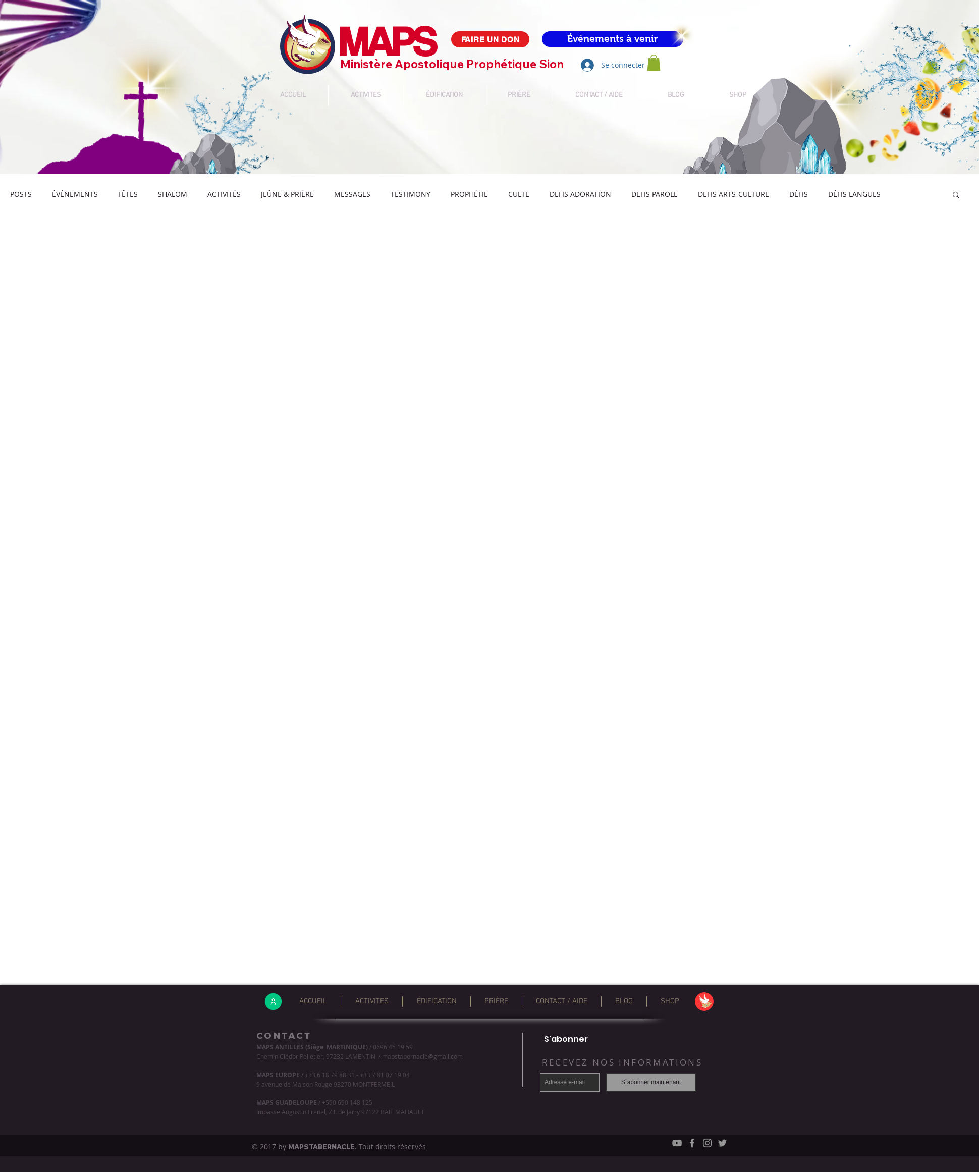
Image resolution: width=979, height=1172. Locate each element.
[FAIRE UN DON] (490, 39)
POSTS (21, 194)
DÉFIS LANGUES (854, 194)
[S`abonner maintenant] (651, 1082)
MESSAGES (352, 194)
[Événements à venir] (612, 39)
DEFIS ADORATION (580, 194)
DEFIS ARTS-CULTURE (733, 194)
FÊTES (128, 194)
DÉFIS (798, 194)
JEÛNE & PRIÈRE (287, 194)
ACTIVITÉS (224, 194)
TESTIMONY (410, 194)
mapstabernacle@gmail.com (422, 1056)
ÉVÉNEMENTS (75, 194)
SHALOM (172, 194)
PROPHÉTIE (469, 194)
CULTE (518, 194)
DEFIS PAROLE (654, 194)
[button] (654, 63)
